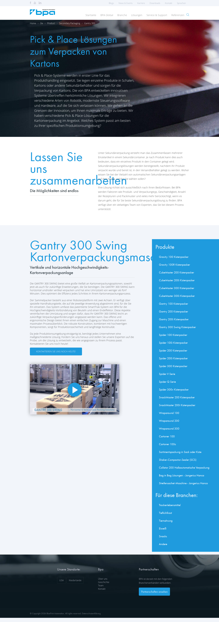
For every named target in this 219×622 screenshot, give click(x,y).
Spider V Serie (167, 374)
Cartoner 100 (167, 436)
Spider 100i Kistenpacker (173, 343)
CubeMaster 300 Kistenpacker (176, 288)
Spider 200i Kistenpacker (173, 358)
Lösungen (136, 15)
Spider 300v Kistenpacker (174, 389)
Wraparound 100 (169, 413)
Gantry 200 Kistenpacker (173, 311)
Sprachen (182, 3)
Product (51, 23)
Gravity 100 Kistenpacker (173, 257)
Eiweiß (162, 528)
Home (33, 23)
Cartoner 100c (167, 444)
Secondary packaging (69, 23)
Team (100, 585)
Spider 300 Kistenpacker (173, 366)
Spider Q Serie (167, 382)
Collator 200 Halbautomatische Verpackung (184, 467)
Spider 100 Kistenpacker (173, 335)
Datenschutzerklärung (91, 613)
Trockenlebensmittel (170, 505)
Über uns (102, 578)
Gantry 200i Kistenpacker (174, 319)
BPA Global (106, 15)
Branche (122, 15)
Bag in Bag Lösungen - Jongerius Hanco (181, 475)
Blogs (111, 3)
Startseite (90, 15)
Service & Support (157, 15)
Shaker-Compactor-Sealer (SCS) (177, 460)
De (41, 23)
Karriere (141, 3)
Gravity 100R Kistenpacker (174, 264)
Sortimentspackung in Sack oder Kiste (180, 452)
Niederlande (75, 580)
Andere (163, 544)
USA (61, 580)
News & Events (126, 3)
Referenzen (177, 15)
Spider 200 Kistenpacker (173, 350)
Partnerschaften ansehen (154, 591)
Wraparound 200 (169, 421)
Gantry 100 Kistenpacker (173, 303)
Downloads (155, 3)
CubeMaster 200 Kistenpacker (176, 272)
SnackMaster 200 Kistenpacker (177, 397)
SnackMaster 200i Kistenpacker (177, 405)
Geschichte (103, 582)
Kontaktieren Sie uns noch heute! (56, 351)
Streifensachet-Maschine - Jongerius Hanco (183, 483)
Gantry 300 (89, 23)
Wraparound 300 (169, 428)
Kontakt (168, 3)
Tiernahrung (165, 520)
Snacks (163, 536)
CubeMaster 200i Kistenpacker (177, 280)
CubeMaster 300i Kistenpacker (177, 296)
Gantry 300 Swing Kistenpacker (177, 327)
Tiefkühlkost (165, 513)
